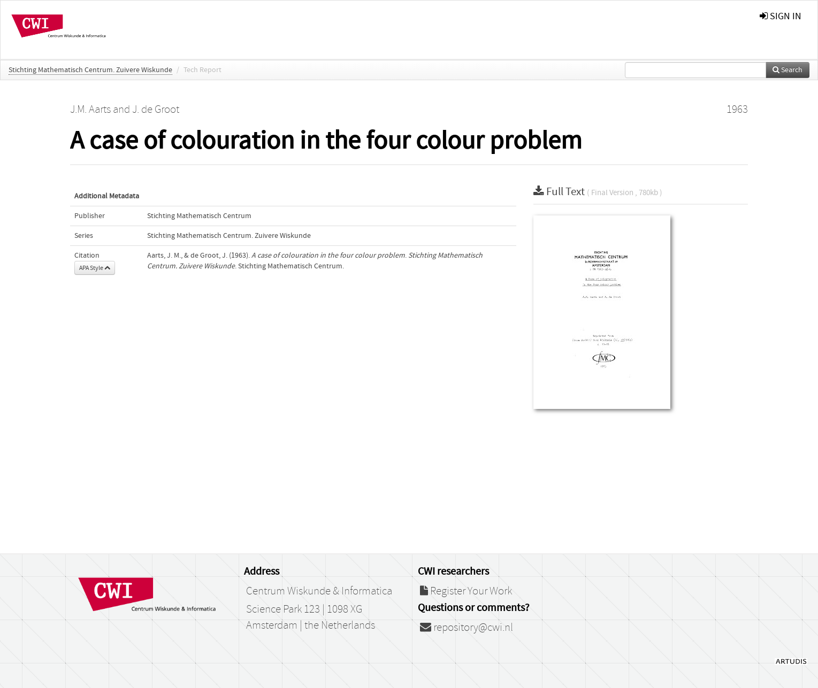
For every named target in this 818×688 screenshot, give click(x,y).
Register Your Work (466, 591)
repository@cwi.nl (466, 627)
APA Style (94, 268)
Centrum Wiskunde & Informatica (319, 591)
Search (787, 70)
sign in (780, 16)
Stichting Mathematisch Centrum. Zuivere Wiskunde (90, 70)
